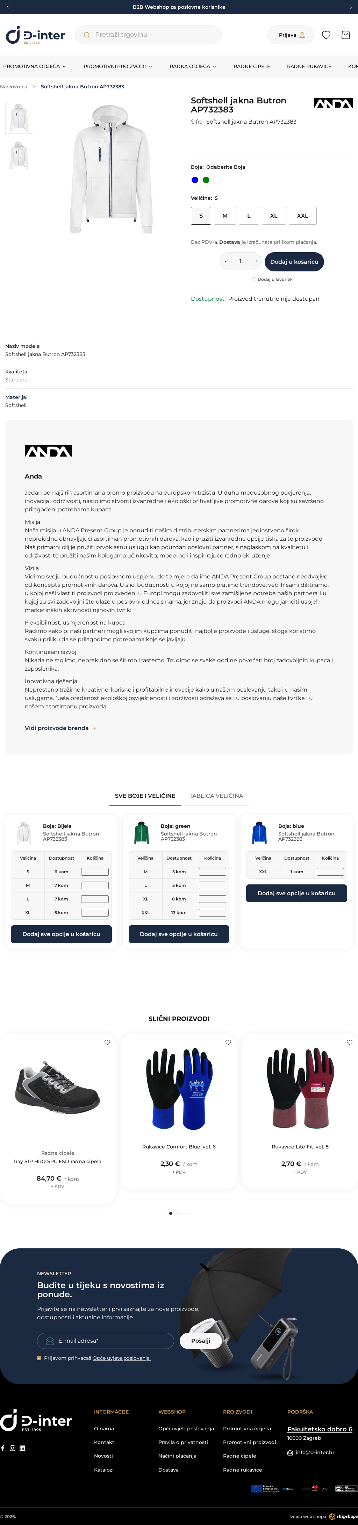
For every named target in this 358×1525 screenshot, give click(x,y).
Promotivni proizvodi (249, 1442)
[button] (170, 1213)
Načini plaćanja (177, 1456)
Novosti (103, 1456)
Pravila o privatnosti (183, 1442)
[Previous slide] (8, 7)
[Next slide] (350, 7)
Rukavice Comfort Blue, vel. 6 (179, 1147)
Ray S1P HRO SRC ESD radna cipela (57, 1161)
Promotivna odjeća (247, 1428)
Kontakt (104, 1442)
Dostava (168, 1470)
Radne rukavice (309, 66)
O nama (104, 1428)
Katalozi (104, 1470)
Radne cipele (252, 66)
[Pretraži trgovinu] (87, 35)
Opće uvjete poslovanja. (122, 1358)
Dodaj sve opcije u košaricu (61, 934)
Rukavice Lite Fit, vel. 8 (300, 1147)
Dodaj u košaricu (294, 261)
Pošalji (200, 1340)
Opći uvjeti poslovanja (186, 1428)
